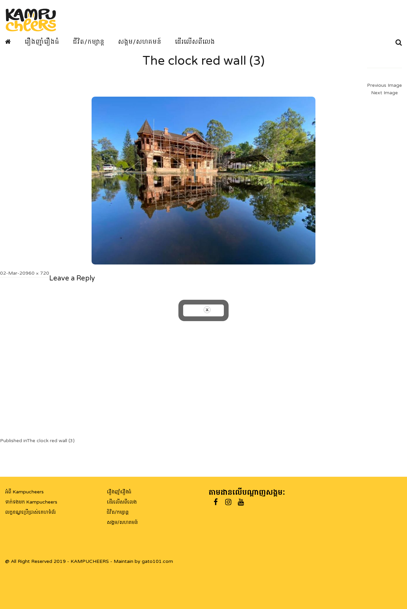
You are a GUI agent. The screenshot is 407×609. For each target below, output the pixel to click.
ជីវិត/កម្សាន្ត (88, 41)
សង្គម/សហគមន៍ (139, 41)
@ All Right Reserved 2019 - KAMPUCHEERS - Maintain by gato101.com (89, 561)
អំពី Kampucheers (24, 492)
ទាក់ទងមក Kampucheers (31, 502)
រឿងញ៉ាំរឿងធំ (42, 41)
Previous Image (384, 85)
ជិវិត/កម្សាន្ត (118, 512)
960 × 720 (37, 273)
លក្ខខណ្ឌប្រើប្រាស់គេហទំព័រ (30, 512)
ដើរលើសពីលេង (195, 41)
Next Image (384, 93)
